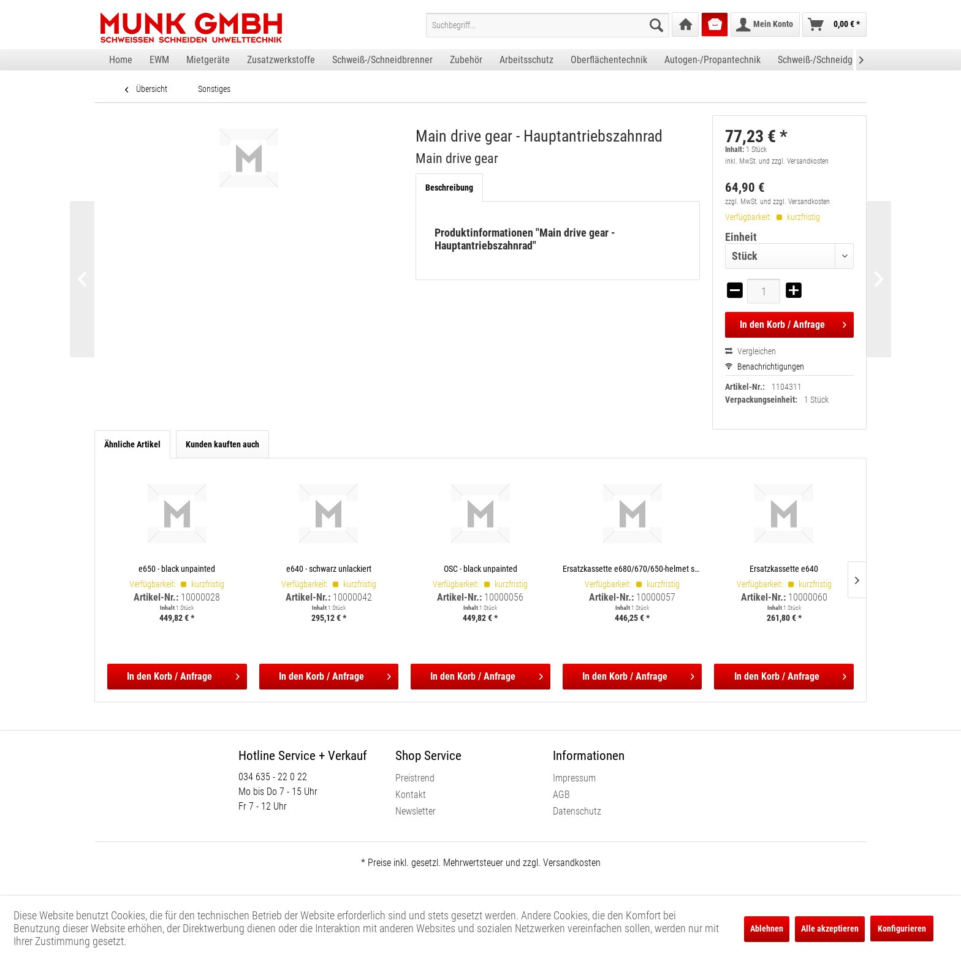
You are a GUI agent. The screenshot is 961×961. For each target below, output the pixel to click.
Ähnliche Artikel (132, 444)
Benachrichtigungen (764, 366)
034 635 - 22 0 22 (272, 777)
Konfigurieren (902, 928)
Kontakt (410, 794)
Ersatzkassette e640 (784, 568)
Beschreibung (449, 187)
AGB (561, 794)
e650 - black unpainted (177, 568)
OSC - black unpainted (480, 568)
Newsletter (415, 811)
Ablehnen (766, 928)
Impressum (574, 778)
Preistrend (415, 778)
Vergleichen (750, 351)
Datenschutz (577, 811)
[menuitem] (547, 25)
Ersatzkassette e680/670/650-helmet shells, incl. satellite (632, 568)
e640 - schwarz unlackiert (328, 568)
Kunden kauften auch (222, 444)
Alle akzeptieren (830, 928)
